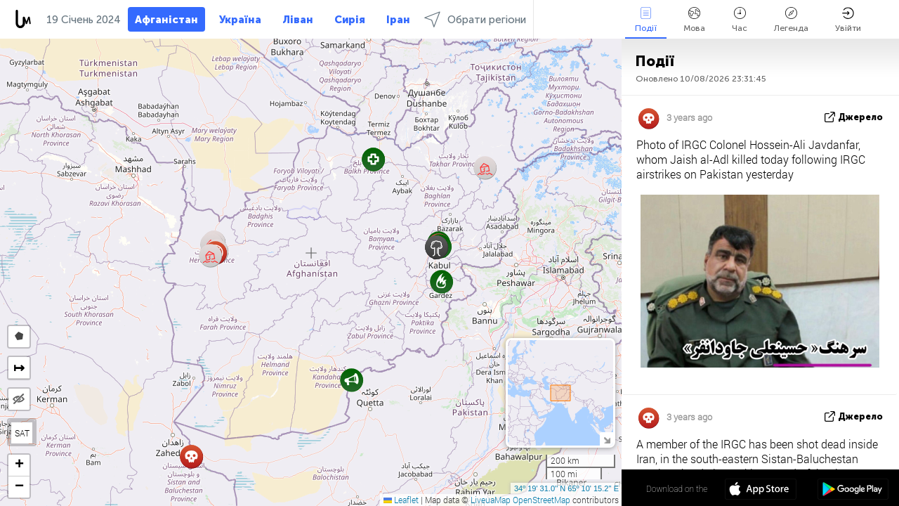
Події (646, 20)
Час (739, 20)
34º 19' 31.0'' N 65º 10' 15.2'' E (566, 488)
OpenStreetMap (541, 499)
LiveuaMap (491, 499)
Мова (694, 20)
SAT (22, 433)
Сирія (349, 19)
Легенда (791, 20)
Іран (398, 19)
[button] (351, 380)
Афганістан (166, 19)
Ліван (297, 19)
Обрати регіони (475, 19)
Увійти (848, 20)
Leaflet (401, 499)
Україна (240, 19)
